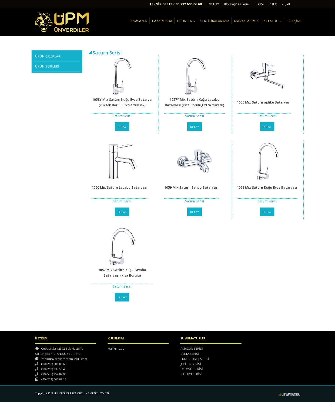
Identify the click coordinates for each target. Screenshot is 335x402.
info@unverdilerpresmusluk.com (61, 359)
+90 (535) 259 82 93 (50, 374)
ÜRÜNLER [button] (186, 21)
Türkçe (259, 4)
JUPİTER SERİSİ (191, 364)
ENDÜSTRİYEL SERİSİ (195, 359)
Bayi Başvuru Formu (237, 4)
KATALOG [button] (272, 21)
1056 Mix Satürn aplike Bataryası (264, 102)
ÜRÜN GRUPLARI (48, 56)
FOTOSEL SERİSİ (192, 369)
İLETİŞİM (293, 21)
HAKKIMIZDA (162, 21)
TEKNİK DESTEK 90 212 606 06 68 (175, 4)
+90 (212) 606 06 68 (50, 364)
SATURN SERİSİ (191, 374)
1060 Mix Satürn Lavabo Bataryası (119, 187)
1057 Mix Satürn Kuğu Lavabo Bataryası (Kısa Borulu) (122, 273)
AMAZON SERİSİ (192, 348)
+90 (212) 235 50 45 (50, 369)
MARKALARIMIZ (246, 21)
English (273, 4)
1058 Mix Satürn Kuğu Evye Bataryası (267, 187)
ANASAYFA (139, 21)
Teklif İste (213, 4)
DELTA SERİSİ (190, 354)
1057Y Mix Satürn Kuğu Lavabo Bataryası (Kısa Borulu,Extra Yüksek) (194, 102)
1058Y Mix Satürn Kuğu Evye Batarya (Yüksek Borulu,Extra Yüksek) (122, 102)
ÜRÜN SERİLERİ (47, 66)
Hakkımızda (116, 348)
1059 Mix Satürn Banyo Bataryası (191, 187)
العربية (286, 4)
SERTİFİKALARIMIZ (214, 21)
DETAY (121, 127)
